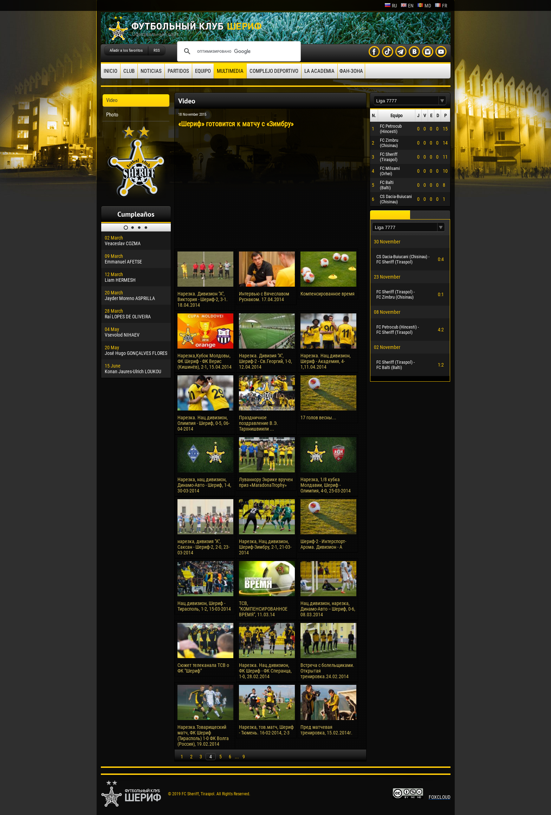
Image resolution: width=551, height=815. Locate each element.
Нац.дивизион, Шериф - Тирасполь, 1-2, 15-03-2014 (204, 606)
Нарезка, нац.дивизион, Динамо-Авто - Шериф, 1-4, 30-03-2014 (204, 485)
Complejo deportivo (273, 71)
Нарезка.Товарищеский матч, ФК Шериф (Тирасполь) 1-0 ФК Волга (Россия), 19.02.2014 (203, 735)
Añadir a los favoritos (126, 50)
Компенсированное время (327, 294)
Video (112, 100)
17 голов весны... (318, 417)
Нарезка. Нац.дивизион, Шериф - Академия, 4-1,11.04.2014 (325, 361)
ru (390, 5)
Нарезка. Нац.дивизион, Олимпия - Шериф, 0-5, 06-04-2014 (203, 423)
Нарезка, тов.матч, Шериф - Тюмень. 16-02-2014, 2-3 (266, 730)
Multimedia (230, 71)
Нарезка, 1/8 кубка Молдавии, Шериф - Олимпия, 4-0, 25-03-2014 (325, 485)
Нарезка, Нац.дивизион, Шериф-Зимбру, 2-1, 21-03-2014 (265, 547)
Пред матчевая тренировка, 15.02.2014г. (326, 730)
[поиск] (238, 51)
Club (129, 71)
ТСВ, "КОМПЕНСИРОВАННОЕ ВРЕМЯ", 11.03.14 (263, 608)
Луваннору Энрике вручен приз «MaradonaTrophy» (266, 482)
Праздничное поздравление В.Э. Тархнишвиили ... (258, 423)
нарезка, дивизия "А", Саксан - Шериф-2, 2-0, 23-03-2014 (203, 547)
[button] (442, 100)
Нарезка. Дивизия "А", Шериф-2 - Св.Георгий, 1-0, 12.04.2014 (265, 361)
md (424, 5)
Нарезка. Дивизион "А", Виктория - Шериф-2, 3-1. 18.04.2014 (202, 299)
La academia (319, 71)
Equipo (203, 71)
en (407, 5)
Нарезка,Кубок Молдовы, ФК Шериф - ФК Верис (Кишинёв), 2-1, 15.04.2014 (204, 361)
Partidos (178, 71)
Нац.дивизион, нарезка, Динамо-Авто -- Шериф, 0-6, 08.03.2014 (327, 608)
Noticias (151, 71)
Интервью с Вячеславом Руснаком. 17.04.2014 (264, 296)
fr (441, 5)
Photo (112, 115)
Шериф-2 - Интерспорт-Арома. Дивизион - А (323, 544)
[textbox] (406, 100)
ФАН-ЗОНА (351, 71)
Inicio (110, 71)
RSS (157, 50)
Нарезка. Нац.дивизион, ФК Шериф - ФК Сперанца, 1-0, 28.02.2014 (265, 670)
